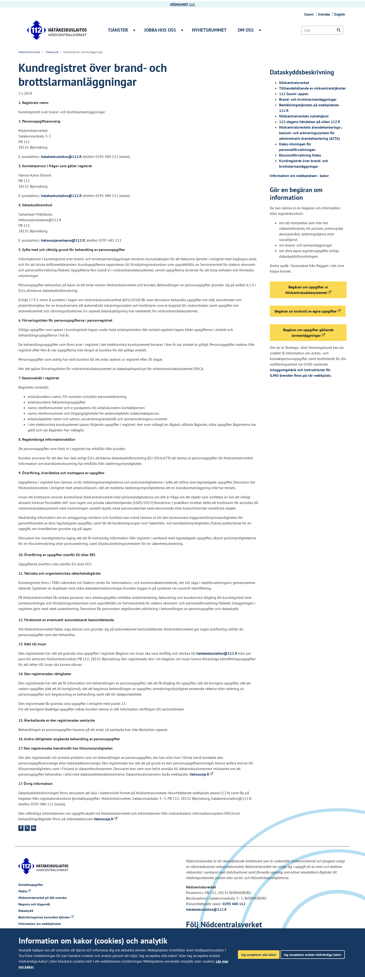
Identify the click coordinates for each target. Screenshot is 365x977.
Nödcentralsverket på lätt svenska (42, 898)
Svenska (324, 14)
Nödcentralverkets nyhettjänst (304, 116)
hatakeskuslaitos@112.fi (61, 156)
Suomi (309, 14)
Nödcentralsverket (29, 52)
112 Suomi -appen (293, 93)
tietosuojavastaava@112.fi (63, 240)
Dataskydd (51, 52)
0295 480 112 (234, 903)
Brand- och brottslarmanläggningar (308, 99)
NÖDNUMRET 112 (182, 4)
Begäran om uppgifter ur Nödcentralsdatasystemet (316, 290)
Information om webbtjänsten (39, 924)
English (340, 14)
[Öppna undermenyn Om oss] (259, 30)
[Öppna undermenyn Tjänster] (134, 30)
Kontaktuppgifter (30, 885)
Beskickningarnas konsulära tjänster (46, 917)
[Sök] (322, 30)
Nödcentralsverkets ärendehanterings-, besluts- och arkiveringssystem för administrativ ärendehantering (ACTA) (310, 133)
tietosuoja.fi (201, 774)
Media (24, 891)
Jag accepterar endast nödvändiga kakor (312, 954)
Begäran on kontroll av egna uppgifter (310, 310)
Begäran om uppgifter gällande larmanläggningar (315, 332)
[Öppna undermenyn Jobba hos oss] (182, 30)
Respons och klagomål (34, 904)
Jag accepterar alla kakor (258, 954)
